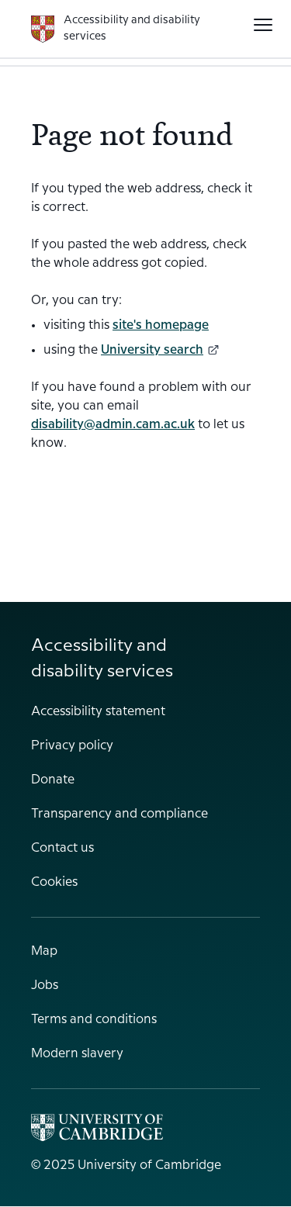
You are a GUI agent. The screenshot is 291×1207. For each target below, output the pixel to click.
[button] (263, 24)
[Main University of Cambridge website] (97, 1127)
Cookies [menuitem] (54, 882)
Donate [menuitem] (52, 780)
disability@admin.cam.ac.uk (113, 425)
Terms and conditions (94, 1019)
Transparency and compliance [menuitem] (119, 814)
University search (160, 350)
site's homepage (161, 325)
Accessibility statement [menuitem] (98, 712)
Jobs (44, 985)
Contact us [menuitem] (62, 848)
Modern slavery (77, 1054)
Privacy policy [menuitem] (72, 746)
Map (44, 951)
